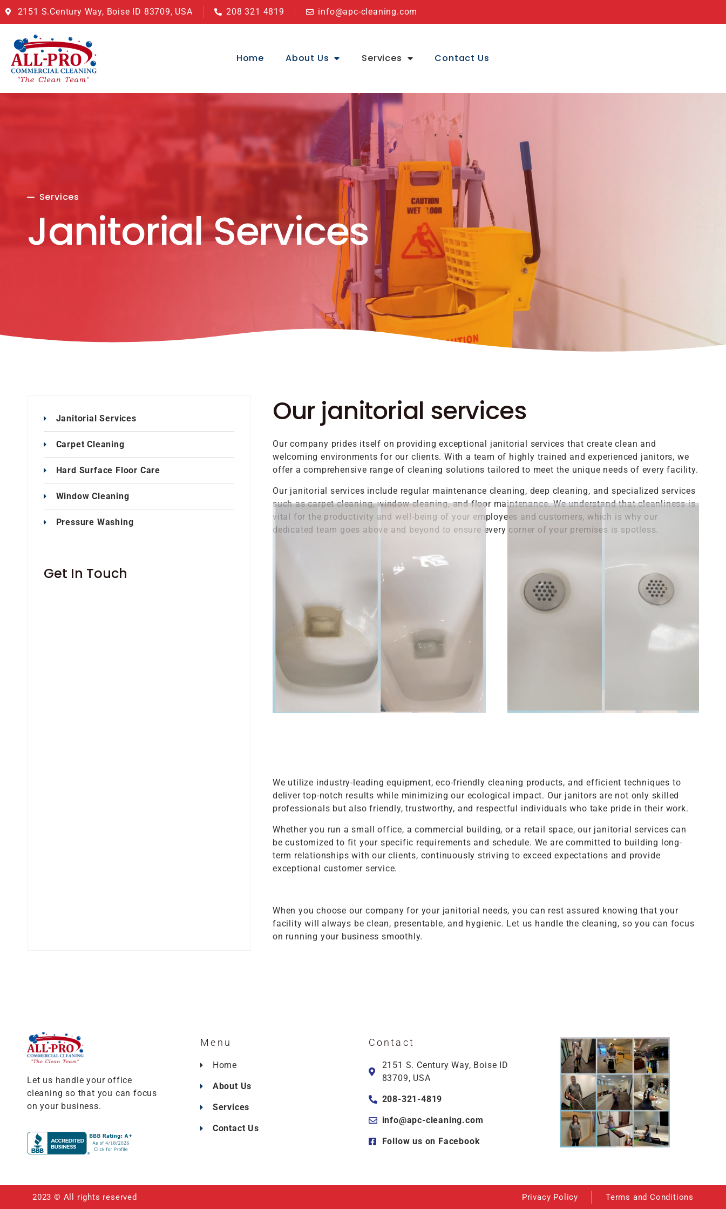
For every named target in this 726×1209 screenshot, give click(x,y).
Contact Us (462, 58)
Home (250, 58)
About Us (313, 58)
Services (387, 58)
